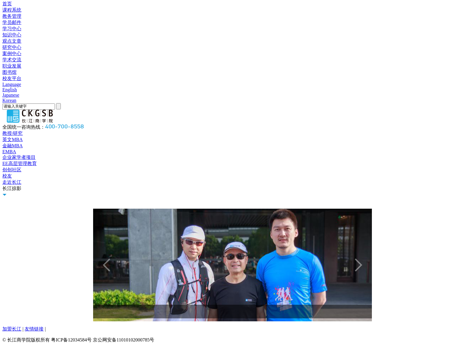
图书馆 (9, 72)
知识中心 (11, 34)
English (9, 89)
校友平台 (11, 78)
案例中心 (11, 53)
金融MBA (12, 145)
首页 (7, 3)
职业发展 (11, 65)
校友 (7, 175)
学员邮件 (11, 22)
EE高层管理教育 (19, 163)
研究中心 (11, 47)
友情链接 (34, 328)
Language (11, 84)
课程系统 (11, 9)
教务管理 (11, 16)
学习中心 (11, 28)
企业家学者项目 (19, 157)
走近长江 (11, 182)
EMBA (9, 151)
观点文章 (11, 41)
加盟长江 (11, 328)
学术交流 (11, 59)
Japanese (10, 95)
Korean (9, 100)
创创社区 (11, 169)
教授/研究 (12, 133)
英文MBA (12, 139)
